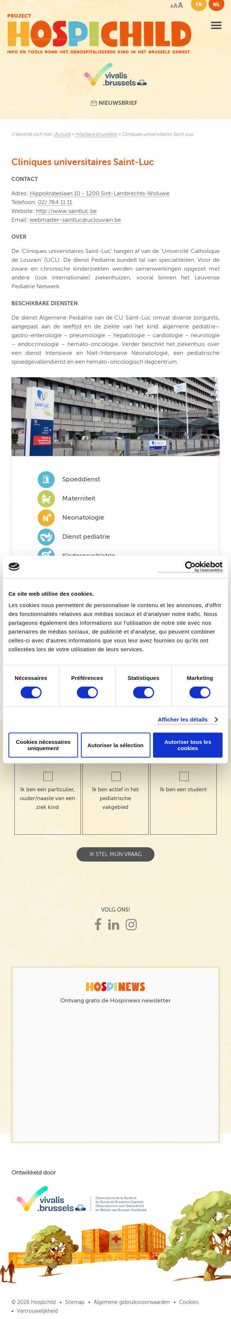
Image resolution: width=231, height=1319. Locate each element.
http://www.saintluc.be (66, 211)
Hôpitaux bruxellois (96, 134)
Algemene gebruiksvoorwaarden (132, 1302)
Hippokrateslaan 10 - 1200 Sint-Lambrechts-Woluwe (100, 193)
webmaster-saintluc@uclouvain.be (75, 220)
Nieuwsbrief (113, 103)
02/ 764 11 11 (55, 202)
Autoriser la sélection (116, 745)
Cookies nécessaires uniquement (43, 745)
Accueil (62, 134)
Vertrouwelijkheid (37, 1311)
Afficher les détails (182, 719)
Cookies (188, 1302)
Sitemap (74, 1302)
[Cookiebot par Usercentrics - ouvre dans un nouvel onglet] (190, 567)
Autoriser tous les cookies (188, 745)
